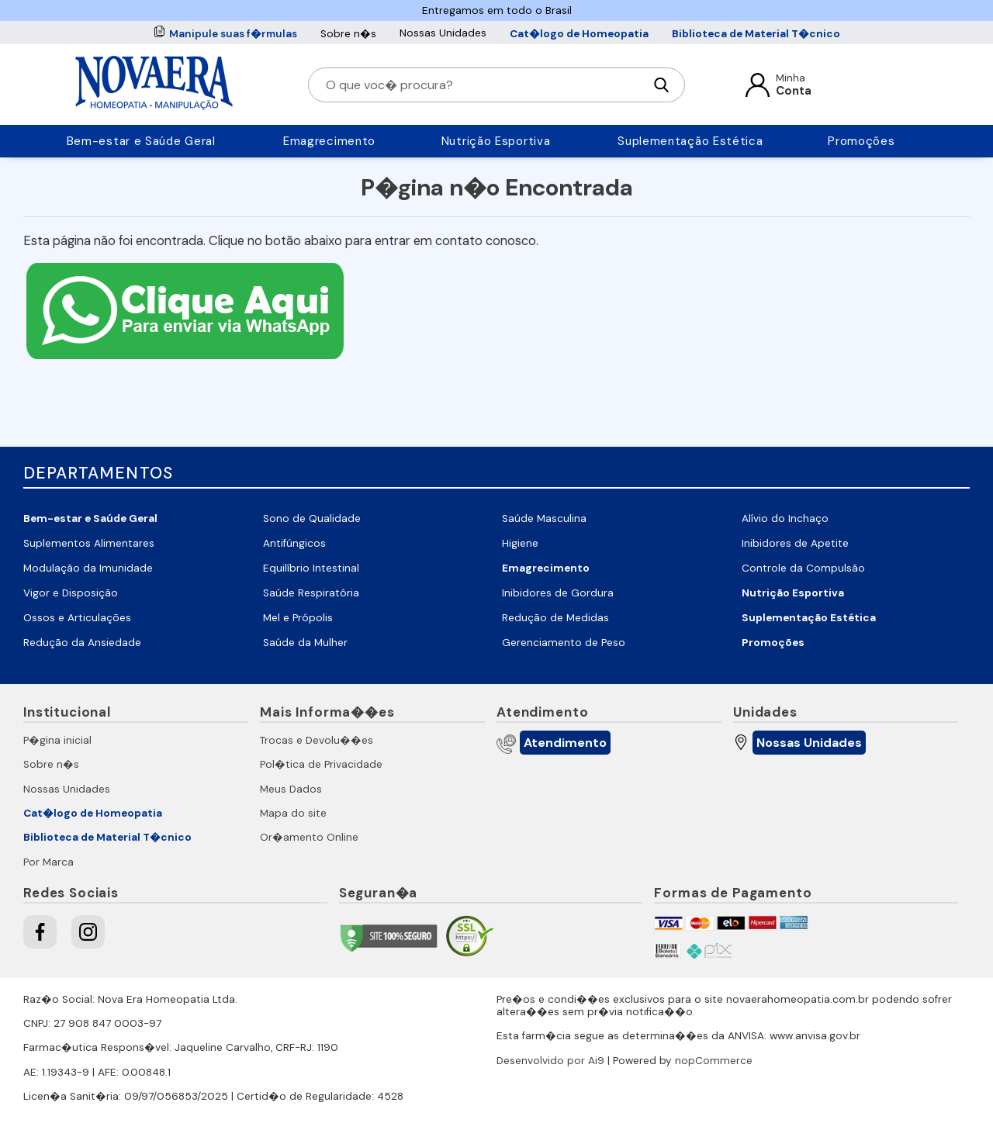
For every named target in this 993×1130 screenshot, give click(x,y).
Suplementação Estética (690, 141)
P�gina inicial (57, 740)
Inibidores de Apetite (795, 543)
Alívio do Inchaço (785, 518)
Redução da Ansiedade (82, 642)
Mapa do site (293, 813)
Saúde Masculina (544, 518)
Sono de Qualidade (312, 518)
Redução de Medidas (555, 617)
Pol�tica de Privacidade (321, 764)
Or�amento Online (309, 837)
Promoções (861, 141)
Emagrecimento (329, 141)
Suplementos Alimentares (88, 543)
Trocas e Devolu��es (316, 740)
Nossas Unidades (443, 33)
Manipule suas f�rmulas (233, 33)
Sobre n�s (348, 33)
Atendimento (565, 742)
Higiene (520, 543)
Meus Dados (291, 789)
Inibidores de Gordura (558, 593)
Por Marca (48, 862)
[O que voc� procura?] (484, 85)
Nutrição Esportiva (496, 141)
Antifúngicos (294, 543)
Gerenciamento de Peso (563, 642)
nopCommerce (714, 1060)
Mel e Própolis (298, 617)
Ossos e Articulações (77, 617)
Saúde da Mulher (305, 642)
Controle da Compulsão (803, 568)
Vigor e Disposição (70, 593)
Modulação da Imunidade (88, 568)
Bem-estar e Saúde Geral (141, 141)
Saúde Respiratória (311, 593)
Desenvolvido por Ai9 (550, 1060)
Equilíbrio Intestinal (311, 568)
